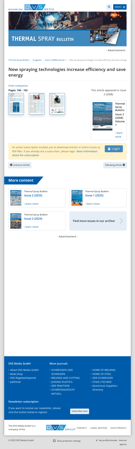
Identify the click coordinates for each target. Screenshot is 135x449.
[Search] (109, 7)
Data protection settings (69, 440)
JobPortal (15, 382)
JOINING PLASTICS (61, 382)
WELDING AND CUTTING (65, 377)
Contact (81, 427)
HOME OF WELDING (103, 370)
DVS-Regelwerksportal (23, 377)
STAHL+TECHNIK (102, 382)
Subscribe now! (80, 411)
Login (114, 148)
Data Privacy (119, 427)
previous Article (20, 165)
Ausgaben (37, 60)
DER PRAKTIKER (60, 385)
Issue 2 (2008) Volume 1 (55, 60)
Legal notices (98, 427)
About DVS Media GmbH (24, 370)
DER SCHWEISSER (102, 377)
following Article (115, 165)
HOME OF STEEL (101, 374)
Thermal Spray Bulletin (18, 60)
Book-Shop (16, 374)
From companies (18, 85)
